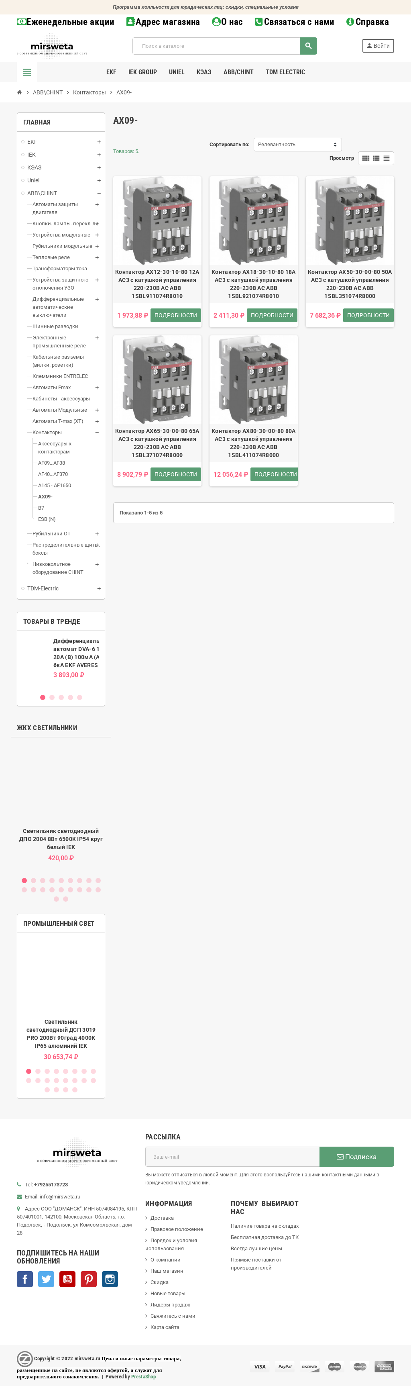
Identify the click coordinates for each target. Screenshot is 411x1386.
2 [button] (52, 697)
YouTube (67, 1279)
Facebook (25, 1279)
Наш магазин (167, 1271)
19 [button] (56, 899)
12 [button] (42, 889)
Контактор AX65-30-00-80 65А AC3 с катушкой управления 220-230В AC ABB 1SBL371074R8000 (157, 443)
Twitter (46, 1279)
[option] (61, 662)
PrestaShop (143, 1377)
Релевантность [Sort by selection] (276, 144)
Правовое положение (177, 1229)
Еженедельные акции (66, 21)
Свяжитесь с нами (173, 1316)
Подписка (356, 1157)
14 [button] (61, 889)
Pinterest (89, 1279)
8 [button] (89, 880)
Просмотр (342, 158)
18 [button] (98, 889)
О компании (166, 1260)
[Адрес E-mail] (232, 1157)
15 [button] (70, 889)
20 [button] (65, 899)
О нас (227, 21)
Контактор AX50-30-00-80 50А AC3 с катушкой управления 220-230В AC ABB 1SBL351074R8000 (350, 284)
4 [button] (70, 697)
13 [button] (52, 889)
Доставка (162, 1218)
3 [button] (61, 697)
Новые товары (168, 1293)
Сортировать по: (230, 144)
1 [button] (42, 697)
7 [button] (79, 880)
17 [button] (89, 889)
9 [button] (98, 880)
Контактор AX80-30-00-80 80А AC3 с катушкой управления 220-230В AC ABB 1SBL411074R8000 (254, 443)
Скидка (160, 1282)
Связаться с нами (295, 21)
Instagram (110, 1279)
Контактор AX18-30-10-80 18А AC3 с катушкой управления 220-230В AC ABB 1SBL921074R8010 (254, 284)
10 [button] (24, 889)
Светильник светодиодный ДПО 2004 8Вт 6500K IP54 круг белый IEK (61, 839)
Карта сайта (165, 1327)
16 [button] (79, 889)
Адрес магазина (163, 21)
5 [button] (79, 697)
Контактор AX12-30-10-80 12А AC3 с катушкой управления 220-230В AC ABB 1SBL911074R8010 (157, 284)
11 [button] (33, 889)
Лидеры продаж (170, 1305)
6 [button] (70, 880)
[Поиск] (224, 46)
